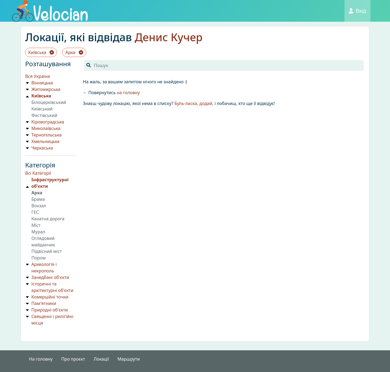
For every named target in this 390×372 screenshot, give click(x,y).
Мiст (36, 225)
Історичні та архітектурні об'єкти (52, 287)
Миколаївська (45, 128)
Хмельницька (45, 141)
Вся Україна (37, 76)
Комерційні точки (49, 297)
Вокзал (38, 206)
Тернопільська (46, 135)
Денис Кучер (169, 37)
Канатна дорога (47, 219)
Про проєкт (73, 359)
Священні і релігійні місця (52, 319)
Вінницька (42, 83)
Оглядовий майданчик (43, 241)
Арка (74, 52)
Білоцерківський (48, 102)
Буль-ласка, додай (193, 103)
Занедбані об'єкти (50, 277)
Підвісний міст (46, 251)
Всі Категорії (38, 173)
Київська (41, 52)
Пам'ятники (43, 303)
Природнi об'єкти (49, 310)
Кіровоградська (47, 122)
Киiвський (42, 109)
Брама (38, 199)
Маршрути (129, 359)
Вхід (357, 10)
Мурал (38, 232)
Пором (38, 258)
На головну (41, 359)
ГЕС (35, 212)
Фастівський (44, 115)
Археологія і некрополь (44, 267)
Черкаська (42, 148)
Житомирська (45, 89)
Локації (101, 359)
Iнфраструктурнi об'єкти (50, 183)
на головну (128, 93)
